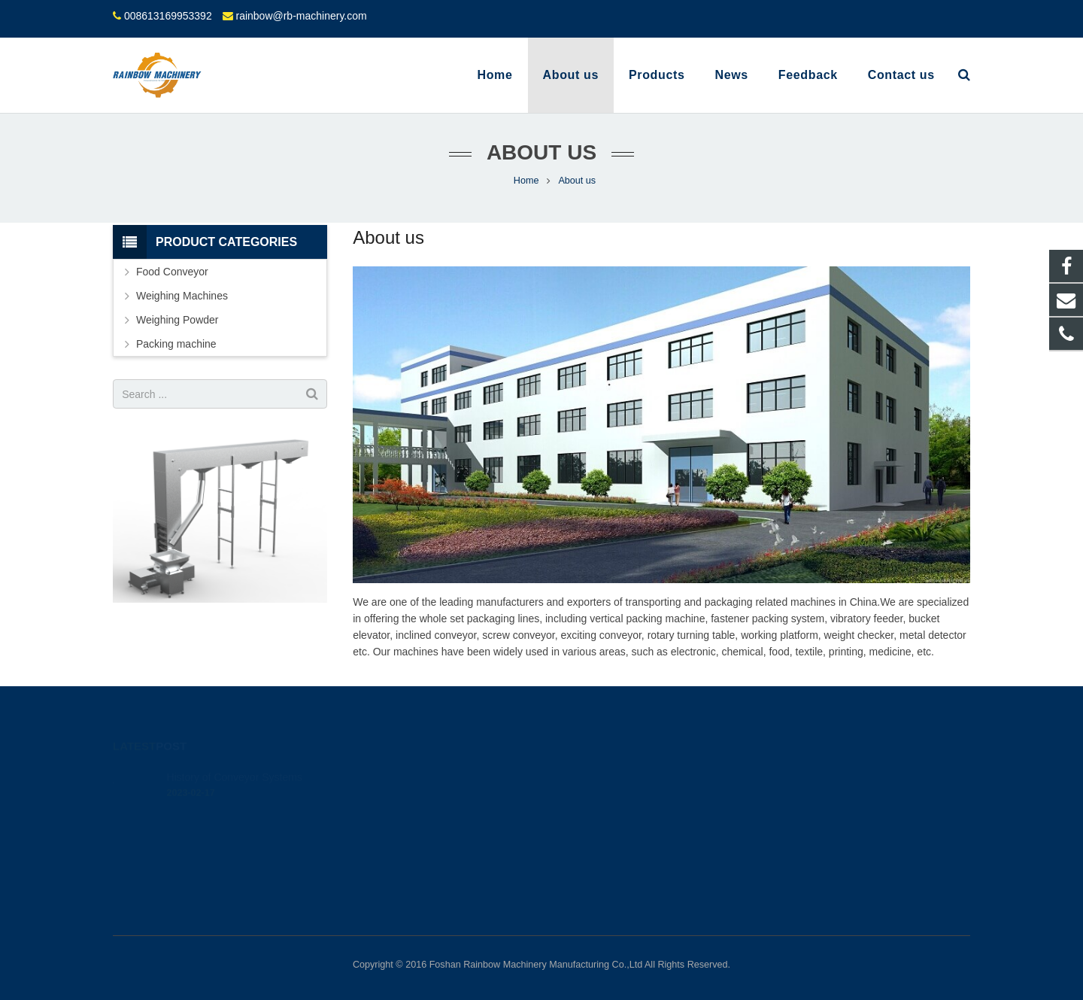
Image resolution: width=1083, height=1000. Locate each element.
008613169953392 (168, 16)
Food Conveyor (172, 272)
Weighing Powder (177, 320)
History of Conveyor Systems (234, 755)
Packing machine (176, 344)
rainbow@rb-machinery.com (300, 16)
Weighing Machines (182, 296)
